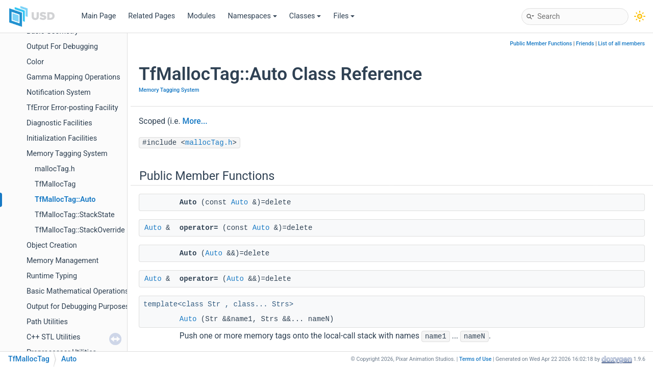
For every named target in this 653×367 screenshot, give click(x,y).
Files (344, 16)
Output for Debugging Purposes (78, 306)
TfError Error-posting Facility (72, 107)
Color (35, 62)
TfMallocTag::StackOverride (80, 230)
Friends (585, 43)
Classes (305, 16)
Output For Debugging (62, 46)
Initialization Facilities (62, 138)
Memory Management (62, 260)
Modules (201, 16)
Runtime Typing (52, 276)
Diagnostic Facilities (59, 123)
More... (195, 121)
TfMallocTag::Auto (65, 199)
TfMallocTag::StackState (75, 215)
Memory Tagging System (67, 153)
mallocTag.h (55, 169)
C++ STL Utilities (54, 337)
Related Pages (151, 16)
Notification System (59, 92)
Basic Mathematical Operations (78, 291)
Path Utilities (47, 322)
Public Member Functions (541, 43)
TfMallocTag (55, 184)
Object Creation (52, 245)
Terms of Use (475, 359)
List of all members (621, 43)
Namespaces (252, 16)
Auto (239, 202)
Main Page (98, 16)
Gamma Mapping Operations (73, 77)
